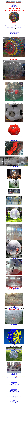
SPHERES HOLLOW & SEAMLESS (14, 391)
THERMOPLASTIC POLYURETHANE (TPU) (14, 308)
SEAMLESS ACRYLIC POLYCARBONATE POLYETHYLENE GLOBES (13, 395)
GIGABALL (7, 27)
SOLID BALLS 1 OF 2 (10, 377)
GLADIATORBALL (13, 27)
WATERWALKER (19, 27)
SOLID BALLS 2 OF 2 (18, 377)
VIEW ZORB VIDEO (14, 140)
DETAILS (16, 33)
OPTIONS (12, 33)
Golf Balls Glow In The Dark (14, 401)
